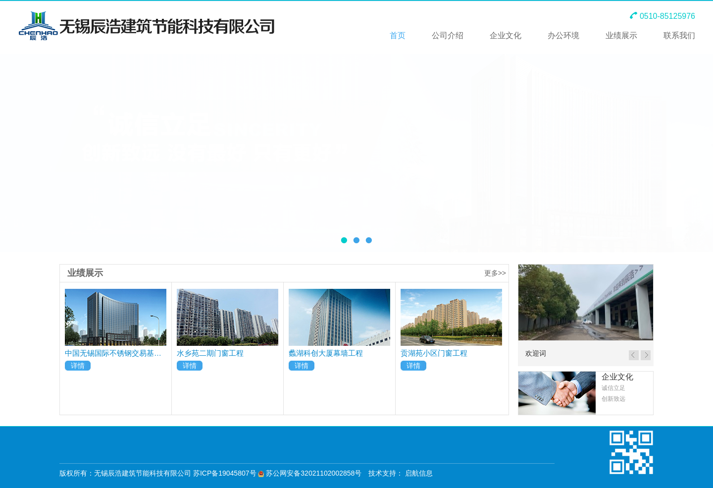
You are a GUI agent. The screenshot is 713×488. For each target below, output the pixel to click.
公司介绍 (447, 35)
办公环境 (563, 35)
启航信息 (419, 473)
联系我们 (679, 35)
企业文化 (505, 35)
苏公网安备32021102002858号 (309, 473)
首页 (398, 35)
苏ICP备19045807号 (224, 473)
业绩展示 (621, 35)
